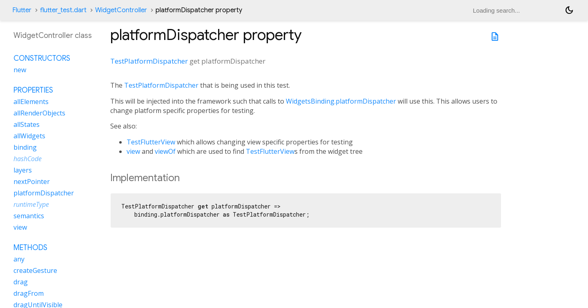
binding (25, 147)
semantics (28, 215)
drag (20, 281)
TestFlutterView (151, 141)
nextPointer (31, 181)
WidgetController (121, 10)
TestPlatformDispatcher (149, 61)
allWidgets (29, 135)
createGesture (35, 270)
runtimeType (31, 204)
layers (22, 170)
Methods (30, 247)
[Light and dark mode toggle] (569, 10)
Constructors (41, 58)
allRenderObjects (39, 113)
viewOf (165, 151)
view (133, 151)
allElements (31, 101)
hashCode (27, 158)
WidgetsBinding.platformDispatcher (341, 101)
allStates (26, 124)
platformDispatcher (43, 192)
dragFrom (28, 293)
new (19, 69)
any (18, 259)
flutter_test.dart (63, 10)
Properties (33, 90)
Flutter (21, 10)
